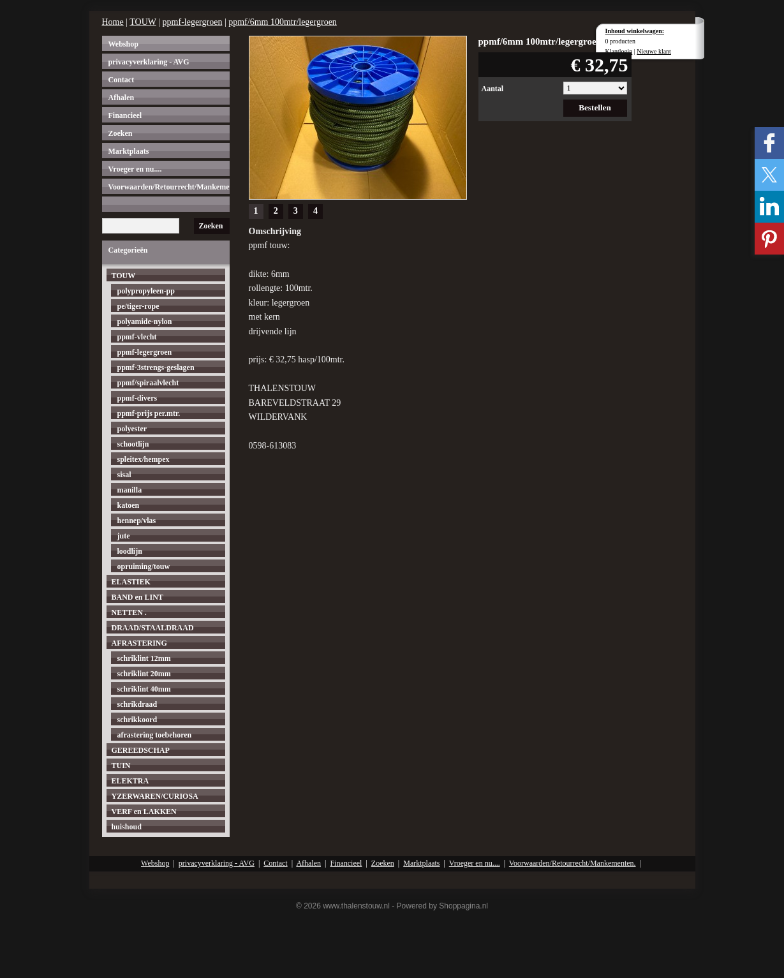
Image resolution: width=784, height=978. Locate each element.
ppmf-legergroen (193, 22)
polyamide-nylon (144, 321)
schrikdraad (137, 704)
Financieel (125, 115)
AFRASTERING (139, 643)
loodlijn (129, 551)
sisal (124, 474)
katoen (128, 505)
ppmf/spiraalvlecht (148, 382)
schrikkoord (137, 719)
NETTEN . (129, 612)
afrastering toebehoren (154, 734)
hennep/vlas (136, 520)
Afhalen (121, 97)
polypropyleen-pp (146, 290)
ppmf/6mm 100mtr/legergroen (282, 22)
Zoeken (120, 133)
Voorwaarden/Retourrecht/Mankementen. (169, 186)
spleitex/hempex (143, 459)
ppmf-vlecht (137, 336)
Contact (121, 79)
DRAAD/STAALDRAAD (153, 627)
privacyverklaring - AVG (148, 61)
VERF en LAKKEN (144, 811)
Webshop (123, 44)
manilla (129, 489)
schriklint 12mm (144, 658)
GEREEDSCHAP (141, 750)
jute (123, 535)
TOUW (142, 22)
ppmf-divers (137, 398)
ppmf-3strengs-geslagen (156, 367)
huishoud (127, 826)
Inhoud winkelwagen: (635, 30)
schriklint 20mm (144, 673)
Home (113, 22)
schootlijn (133, 444)
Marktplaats (128, 151)
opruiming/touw (143, 566)
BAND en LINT (137, 597)
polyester (132, 428)
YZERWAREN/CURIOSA (155, 796)
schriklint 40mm (144, 689)
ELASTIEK (131, 581)
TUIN (121, 765)
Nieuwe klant (654, 51)
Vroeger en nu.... (135, 169)
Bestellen (595, 107)
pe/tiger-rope (138, 306)
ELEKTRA (130, 780)
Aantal (493, 88)
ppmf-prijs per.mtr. (149, 413)
